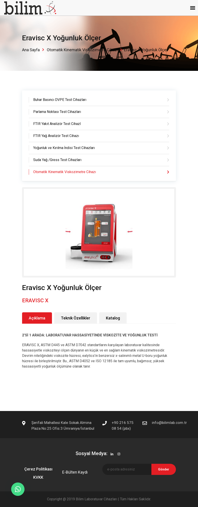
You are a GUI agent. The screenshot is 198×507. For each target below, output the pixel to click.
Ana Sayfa (31, 49)
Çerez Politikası (38, 469)
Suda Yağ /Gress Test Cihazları (57, 160)
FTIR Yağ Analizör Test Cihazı (56, 136)
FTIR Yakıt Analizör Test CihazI (57, 124)
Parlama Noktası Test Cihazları (57, 112)
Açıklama (37, 318)
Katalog (113, 318)
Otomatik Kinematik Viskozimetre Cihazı (82, 49)
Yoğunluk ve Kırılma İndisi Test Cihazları (64, 148)
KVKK (38, 477)
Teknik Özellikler (75, 318)
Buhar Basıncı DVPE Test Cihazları (59, 100)
